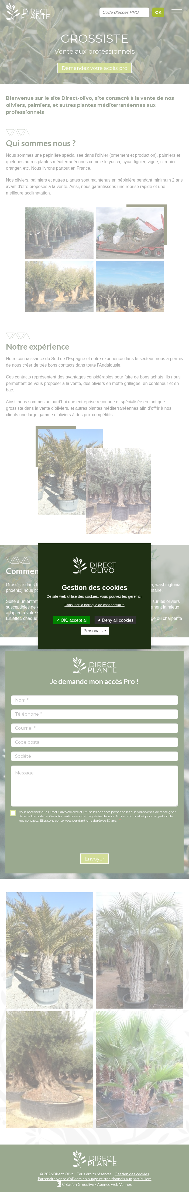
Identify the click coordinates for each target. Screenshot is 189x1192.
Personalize (95, 631)
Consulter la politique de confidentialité (94, 605)
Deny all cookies (115, 620)
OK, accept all (72, 620)
